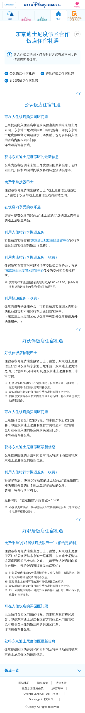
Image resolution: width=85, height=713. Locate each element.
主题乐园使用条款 (33, 688)
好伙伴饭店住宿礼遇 (60, 73)
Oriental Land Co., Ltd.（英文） (42, 693)
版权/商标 (57, 688)
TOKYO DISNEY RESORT (41, 4)
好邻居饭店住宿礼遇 (24, 81)
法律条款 (61, 683)
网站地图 (23, 683)
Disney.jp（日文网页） (42, 699)
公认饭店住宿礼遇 (22, 73)
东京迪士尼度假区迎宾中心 (50, 240)
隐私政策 (42, 683)
